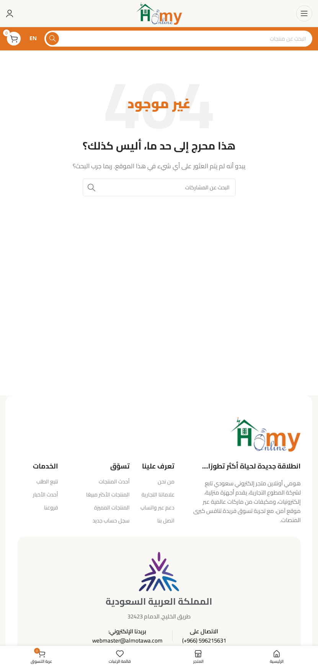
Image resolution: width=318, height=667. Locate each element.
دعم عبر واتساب (157, 507)
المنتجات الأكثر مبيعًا (108, 494)
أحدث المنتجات (114, 481)
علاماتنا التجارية (158, 494)
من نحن (166, 481)
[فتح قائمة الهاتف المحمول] (304, 13)
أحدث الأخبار (45, 494)
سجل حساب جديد (111, 520)
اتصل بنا (165, 520)
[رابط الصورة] (265, 433)
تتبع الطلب (47, 481)
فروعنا (51, 507)
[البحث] (178, 39)
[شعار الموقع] (159, 12)
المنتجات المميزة (112, 507)
